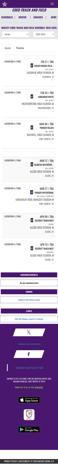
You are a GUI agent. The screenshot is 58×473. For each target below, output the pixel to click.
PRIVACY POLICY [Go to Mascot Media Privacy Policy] (10, 461)
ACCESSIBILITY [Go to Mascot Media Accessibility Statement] (24, 461)
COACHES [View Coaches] (38, 17)
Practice (20, 48)
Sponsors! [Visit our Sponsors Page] (39, 387)
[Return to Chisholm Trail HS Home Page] (4, 4)
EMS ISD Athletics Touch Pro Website (29, 319)
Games (8, 48)
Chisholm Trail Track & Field (29, 344)
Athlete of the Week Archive (29, 299)
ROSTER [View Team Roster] (22, 17)
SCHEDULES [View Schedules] (7, 17)
